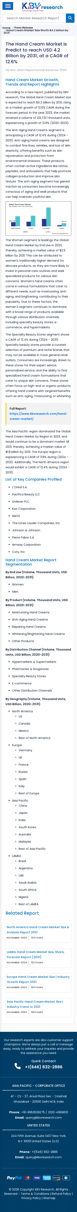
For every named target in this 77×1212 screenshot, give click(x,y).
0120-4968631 (58, 1112)
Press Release (23, 28)
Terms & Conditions (35, 1194)
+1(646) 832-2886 (43, 1067)
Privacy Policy (31, 1198)
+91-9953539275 (33, 1112)
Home (6, 28)
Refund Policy (61, 1194)
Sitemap (49, 1198)
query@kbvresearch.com (44, 1118)
